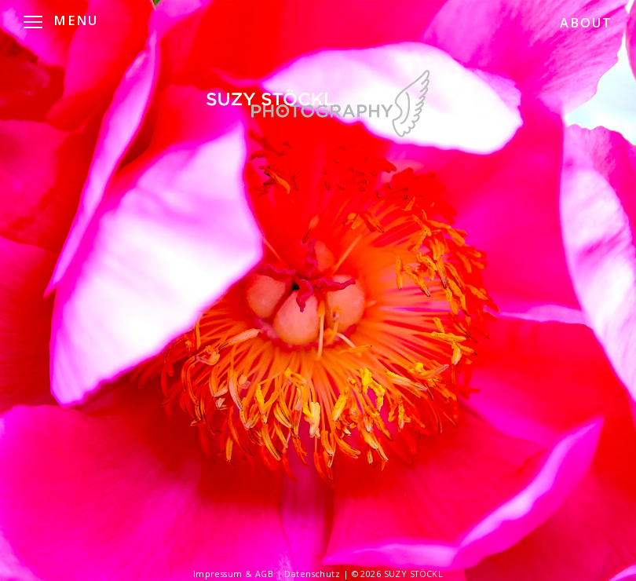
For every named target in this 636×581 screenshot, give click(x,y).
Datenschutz (313, 573)
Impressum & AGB (234, 573)
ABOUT (586, 22)
